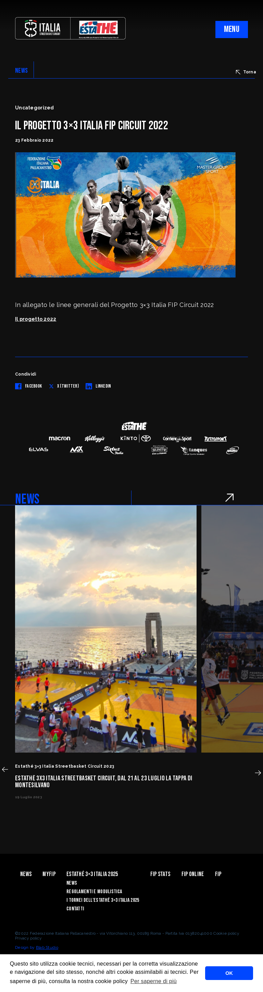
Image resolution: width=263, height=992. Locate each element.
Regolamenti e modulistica (94, 891)
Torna (246, 72)
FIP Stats (160, 874)
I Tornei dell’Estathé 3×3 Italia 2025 (102, 900)
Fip (218, 874)
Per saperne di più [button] (153, 981)
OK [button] (229, 973)
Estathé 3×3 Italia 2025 (92, 874)
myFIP (48, 874)
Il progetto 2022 (35, 319)
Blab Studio (47, 947)
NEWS (21, 71)
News (26, 874)
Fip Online (192, 874)
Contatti (75, 909)
